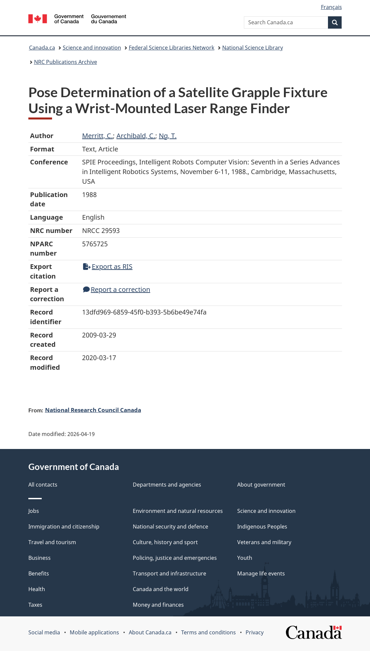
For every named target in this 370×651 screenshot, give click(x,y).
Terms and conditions (208, 632)
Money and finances (158, 604)
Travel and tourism (52, 542)
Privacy (255, 632)
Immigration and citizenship (63, 526)
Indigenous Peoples (262, 526)
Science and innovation (92, 47)
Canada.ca (42, 47)
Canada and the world (161, 589)
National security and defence (170, 526)
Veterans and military (264, 542)
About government (261, 484)
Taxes (35, 604)
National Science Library (252, 47)
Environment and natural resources (178, 511)
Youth (244, 557)
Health (36, 589)
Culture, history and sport (165, 542)
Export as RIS (107, 266)
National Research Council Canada (93, 410)
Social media (44, 632)
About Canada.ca (150, 632)
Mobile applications (94, 632)
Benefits (38, 573)
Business (39, 557)
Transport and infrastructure (169, 573)
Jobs (33, 511)
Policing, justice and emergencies (175, 557)
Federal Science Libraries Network (172, 47)
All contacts (42, 484)
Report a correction (116, 289)
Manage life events (261, 573)
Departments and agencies (167, 484)
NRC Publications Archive (65, 62)
